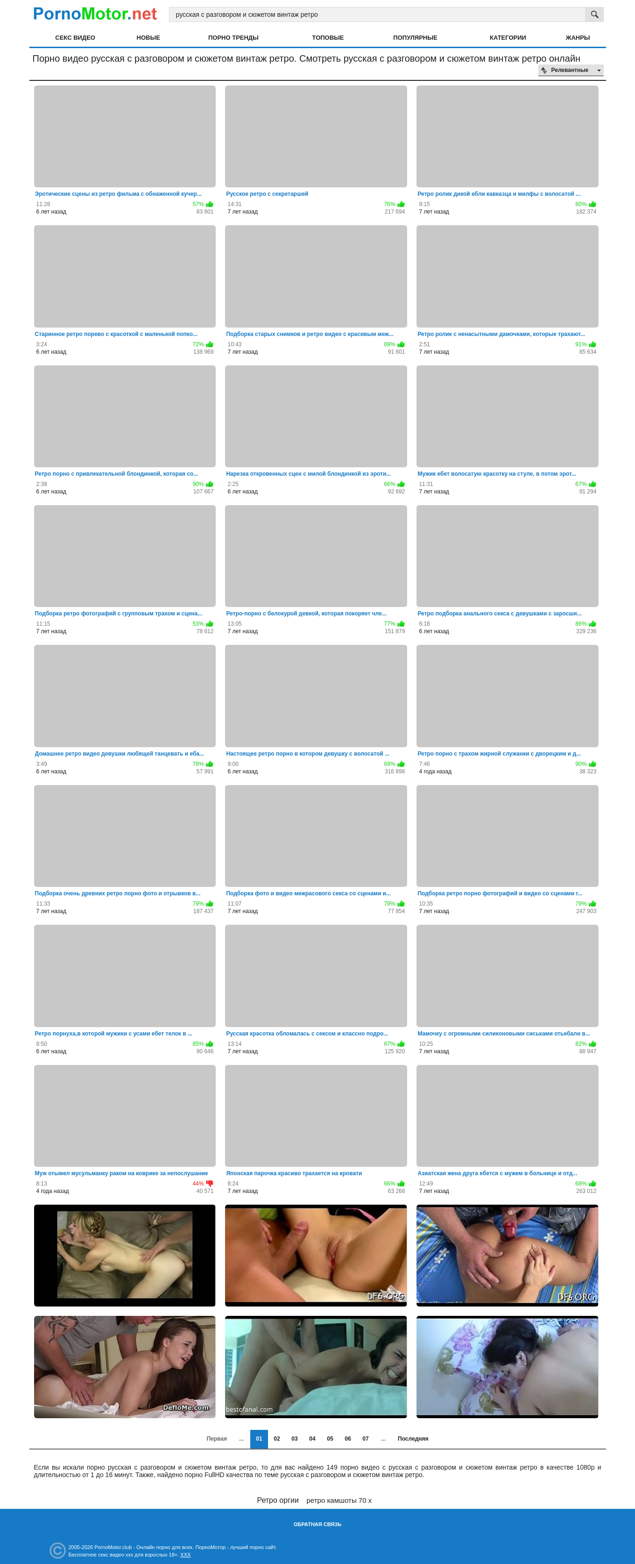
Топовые (328, 37)
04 (312, 1438)
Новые (148, 37)
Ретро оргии (277, 1500)
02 (277, 1438)
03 (294, 1438)
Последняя (413, 1438)
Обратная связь (317, 1524)
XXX (185, 1554)
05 (330, 1438)
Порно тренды (233, 37)
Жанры (578, 37)
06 (348, 1438)
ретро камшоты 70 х (339, 1500)
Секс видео (75, 37)
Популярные (415, 37)
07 (365, 1438)
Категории (508, 37)
